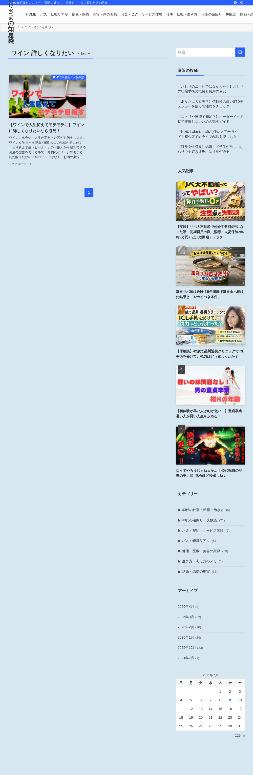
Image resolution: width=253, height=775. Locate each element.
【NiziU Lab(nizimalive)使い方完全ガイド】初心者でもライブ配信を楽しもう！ (209, 134)
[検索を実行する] (240, 52)
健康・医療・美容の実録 (205, 551)
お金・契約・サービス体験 (206, 530)
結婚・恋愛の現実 (200, 571)
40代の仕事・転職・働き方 (206, 510)
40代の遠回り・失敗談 (203, 520)
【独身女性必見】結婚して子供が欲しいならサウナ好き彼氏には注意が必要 (210, 149)
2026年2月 (189, 627)
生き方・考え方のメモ (202, 561)
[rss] (235, 2)
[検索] (242, 2)
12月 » (240, 735)
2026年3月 (189, 617)
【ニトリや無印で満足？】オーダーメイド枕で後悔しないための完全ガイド (210, 119)
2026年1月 (189, 637)
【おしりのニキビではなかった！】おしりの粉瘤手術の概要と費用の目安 (210, 88)
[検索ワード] (210, 52)
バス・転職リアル (199, 541)
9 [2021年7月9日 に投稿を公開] (230, 700)
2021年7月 (188, 658)
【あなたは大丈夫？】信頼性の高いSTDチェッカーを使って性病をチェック (210, 104)
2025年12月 (190, 648)
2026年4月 (188, 607)
